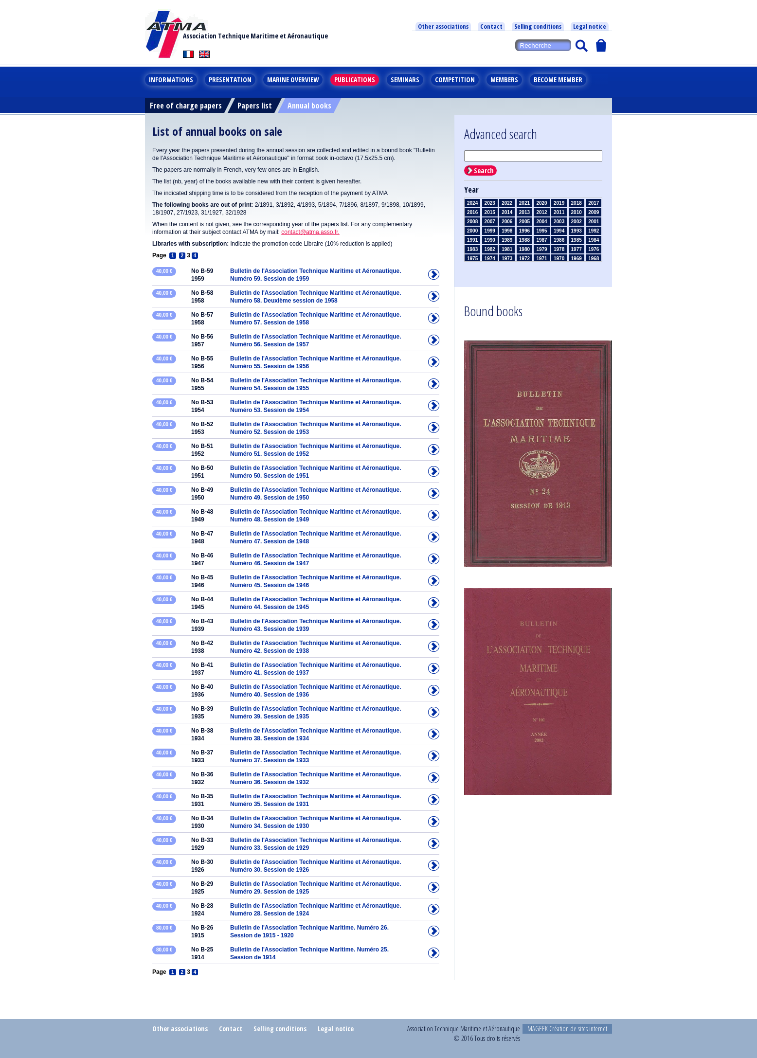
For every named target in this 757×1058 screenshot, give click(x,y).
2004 (541, 221)
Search (484, 170)
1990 (490, 240)
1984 (593, 240)
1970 (559, 258)
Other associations (443, 26)
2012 (541, 212)
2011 (559, 212)
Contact (491, 26)
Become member (558, 79)
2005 (524, 221)
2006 (507, 221)
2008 (472, 221)
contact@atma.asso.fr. (310, 232)
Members (504, 79)
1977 (576, 249)
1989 (507, 240)
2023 (490, 203)
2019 (559, 203)
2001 (593, 221)
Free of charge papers (186, 105)
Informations (171, 79)
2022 (507, 203)
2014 (507, 212)
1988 (524, 240)
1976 (593, 249)
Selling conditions (537, 26)
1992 (593, 230)
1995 (541, 230)
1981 (507, 249)
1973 (507, 258)
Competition (455, 79)
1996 (524, 230)
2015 (490, 212)
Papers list (254, 105)
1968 (593, 258)
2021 (524, 203)
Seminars (405, 79)
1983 (472, 249)
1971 (541, 258)
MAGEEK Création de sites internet (567, 1028)
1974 (490, 258)
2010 (576, 212)
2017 (593, 203)
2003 (559, 221)
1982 (490, 249)
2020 (541, 203)
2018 (576, 203)
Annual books (309, 105)
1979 (541, 249)
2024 (472, 203)
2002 (576, 221)
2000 (472, 230)
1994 (559, 230)
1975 (472, 258)
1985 (576, 240)
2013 (524, 212)
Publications (354, 79)
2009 (593, 212)
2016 (472, 212)
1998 (507, 230)
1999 (490, 230)
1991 (472, 240)
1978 (559, 249)
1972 (524, 258)
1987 (541, 240)
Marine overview (293, 79)
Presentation (230, 79)
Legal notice (589, 26)
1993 (576, 230)
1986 (559, 240)
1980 (524, 249)
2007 (490, 221)
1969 (576, 258)
